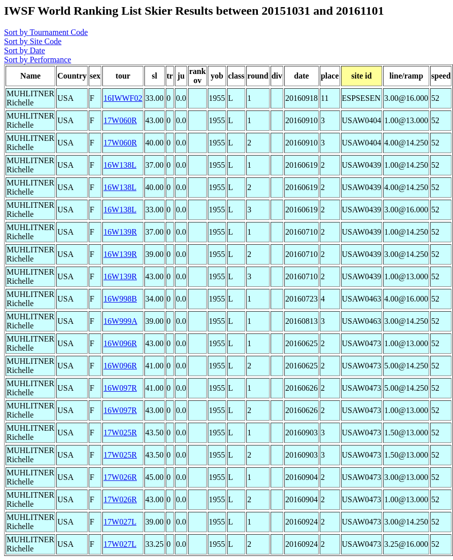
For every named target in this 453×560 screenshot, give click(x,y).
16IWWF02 (122, 98)
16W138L (119, 165)
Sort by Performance (37, 59)
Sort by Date (24, 50)
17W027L (119, 521)
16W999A (120, 321)
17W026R (120, 477)
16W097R (120, 388)
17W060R (120, 120)
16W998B (120, 298)
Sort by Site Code (32, 41)
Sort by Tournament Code (46, 32)
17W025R (120, 432)
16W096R (120, 343)
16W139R (120, 232)
